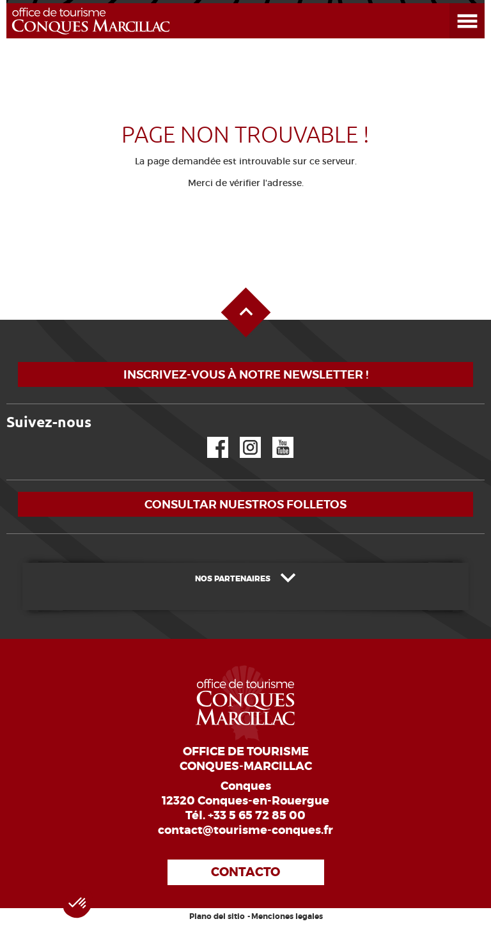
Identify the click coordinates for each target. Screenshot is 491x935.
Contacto (245, 872)
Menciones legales (287, 916)
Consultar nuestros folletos (245, 504)
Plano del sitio (217, 916)
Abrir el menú (451, 3)
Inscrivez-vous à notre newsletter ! (245, 374)
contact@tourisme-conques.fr (245, 830)
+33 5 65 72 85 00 (257, 815)
